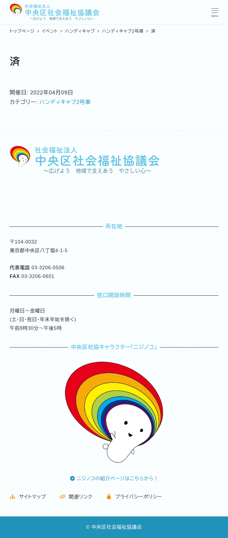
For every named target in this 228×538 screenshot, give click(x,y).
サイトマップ (28, 496)
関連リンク (76, 496)
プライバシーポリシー (134, 496)
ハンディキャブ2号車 (65, 102)
